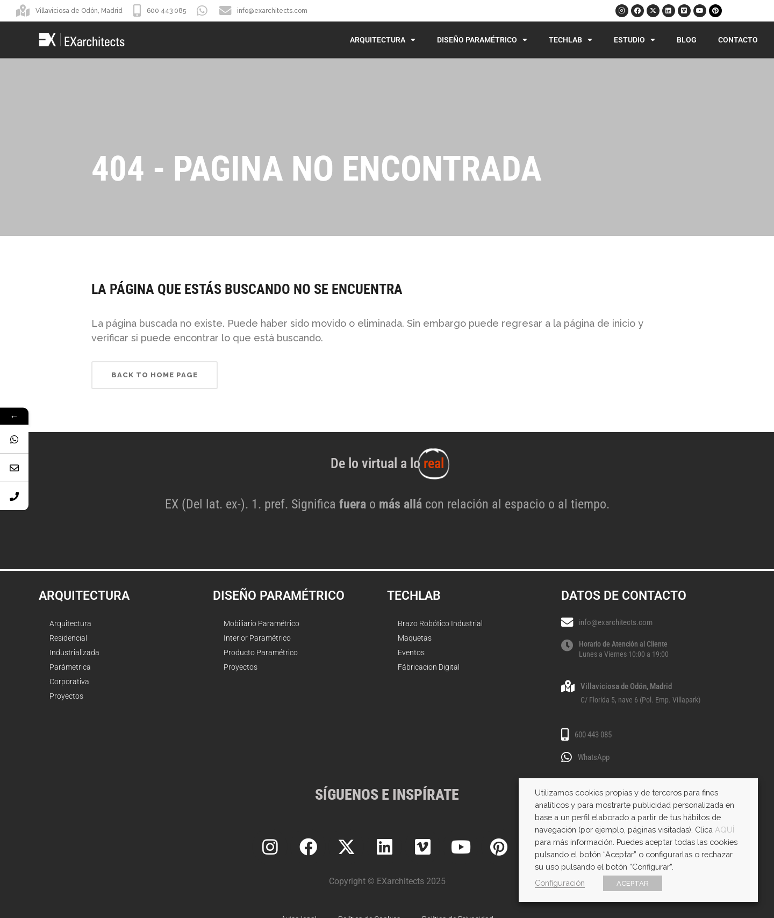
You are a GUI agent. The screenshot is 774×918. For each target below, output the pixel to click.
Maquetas (415, 638)
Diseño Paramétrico (482, 40)
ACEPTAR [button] (633, 883)
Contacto (738, 39)
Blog (687, 39)
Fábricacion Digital (429, 667)
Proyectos (66, 696)
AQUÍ (724, 829)
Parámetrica (70, 667)
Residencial (68, 638)
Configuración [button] (560, 882)
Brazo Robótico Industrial (440, 623)
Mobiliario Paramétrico (261, 623)
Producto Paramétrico (261, 652)
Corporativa (69, 681)
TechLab (570, 40)
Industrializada (74, 652)
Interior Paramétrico (257, 638)
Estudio (634, 40)
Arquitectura (382, 40)
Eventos (411, 652)
